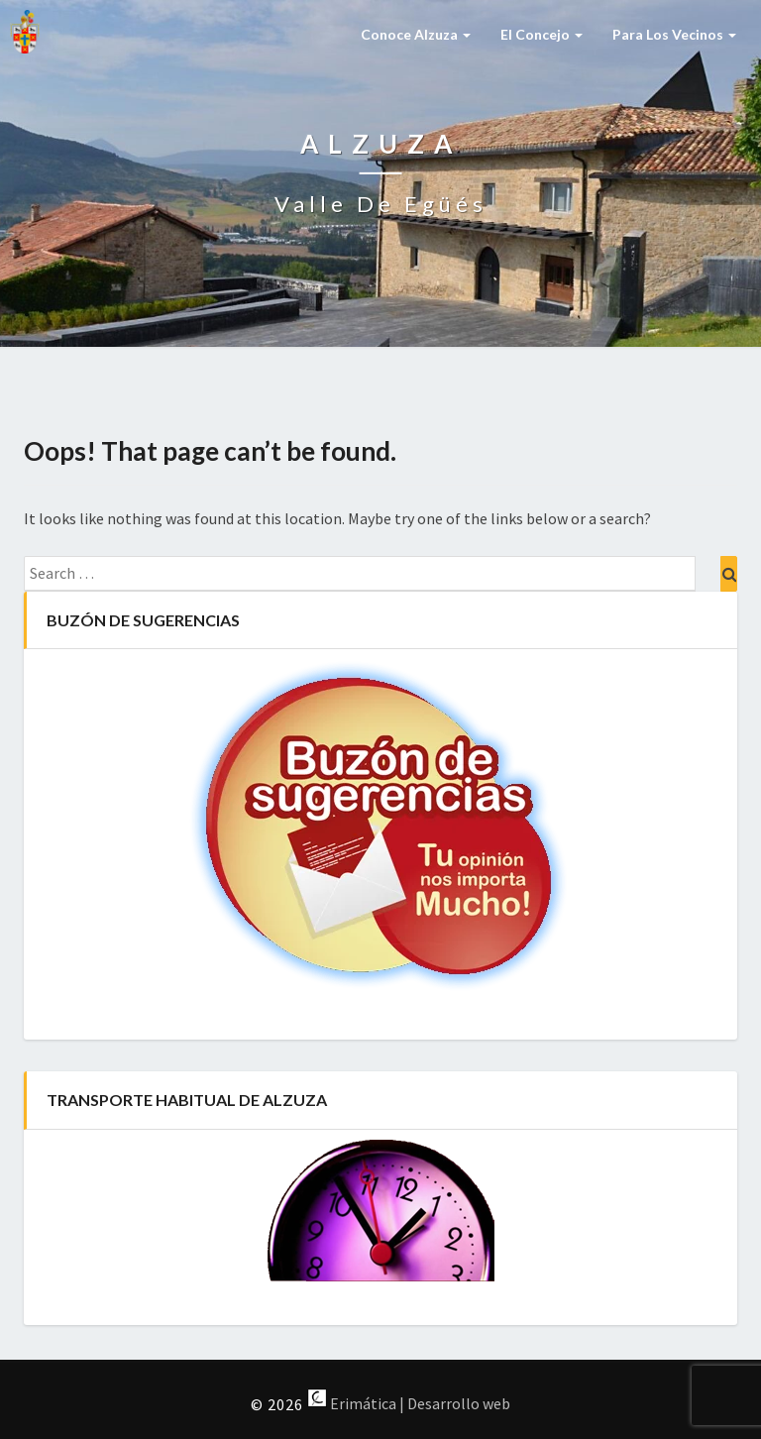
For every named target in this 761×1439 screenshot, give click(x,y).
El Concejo (541, 34)
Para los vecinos (674, 34)
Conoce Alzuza (416, 34)
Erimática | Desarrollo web (408, 1403)
